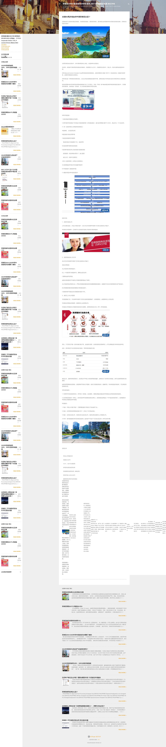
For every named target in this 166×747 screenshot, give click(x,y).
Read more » (122, 601)
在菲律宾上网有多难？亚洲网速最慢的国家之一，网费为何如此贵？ (83, 706)
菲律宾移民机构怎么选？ (70, 692)
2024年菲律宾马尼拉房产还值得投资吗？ (75, 649)
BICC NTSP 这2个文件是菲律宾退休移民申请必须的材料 (9, 171)
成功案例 (3, 44)
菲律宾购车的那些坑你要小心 (71, 620)
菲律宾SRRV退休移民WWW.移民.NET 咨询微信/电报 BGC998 (89, 4)
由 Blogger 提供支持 (94, 736)
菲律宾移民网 (5, 49)
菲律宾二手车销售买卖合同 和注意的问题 (75, 720)
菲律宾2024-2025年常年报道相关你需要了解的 (77, 635)
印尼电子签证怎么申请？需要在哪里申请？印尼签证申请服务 (81, 677)
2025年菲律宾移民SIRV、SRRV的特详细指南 (76, 663)
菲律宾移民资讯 (5, 46)
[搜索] (129, 4)
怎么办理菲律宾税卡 (7, 127)
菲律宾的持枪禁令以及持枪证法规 (73, 592)
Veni (99, 739)
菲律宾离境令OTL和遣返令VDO (72, 606)
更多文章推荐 (5, 48)
